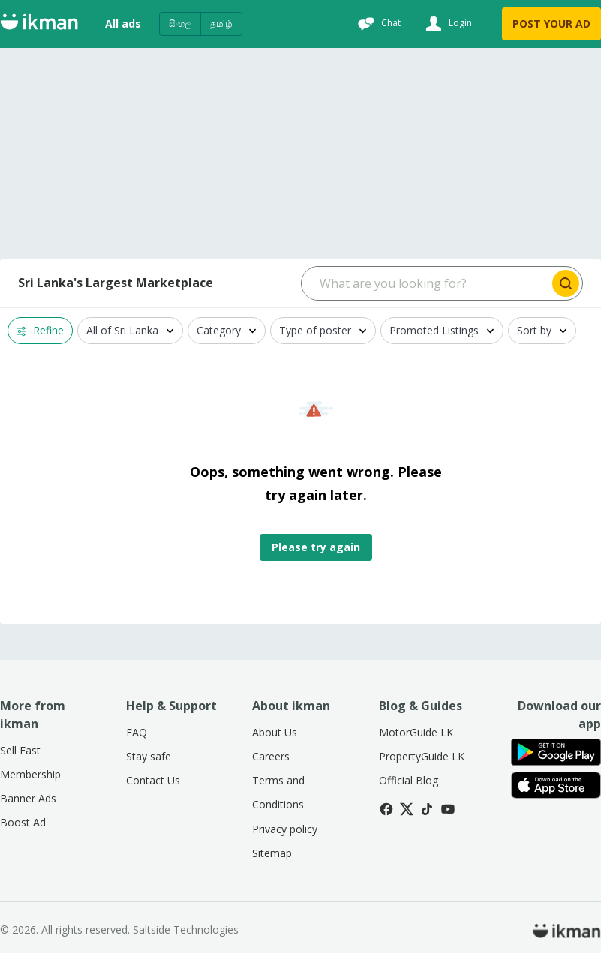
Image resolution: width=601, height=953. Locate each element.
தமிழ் (221, 23)
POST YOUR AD (551, 23)
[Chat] (377, 24)
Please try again (316, 547)
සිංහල (180, 23)
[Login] (447, 24)
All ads (123, 23)
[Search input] (426, 283)
